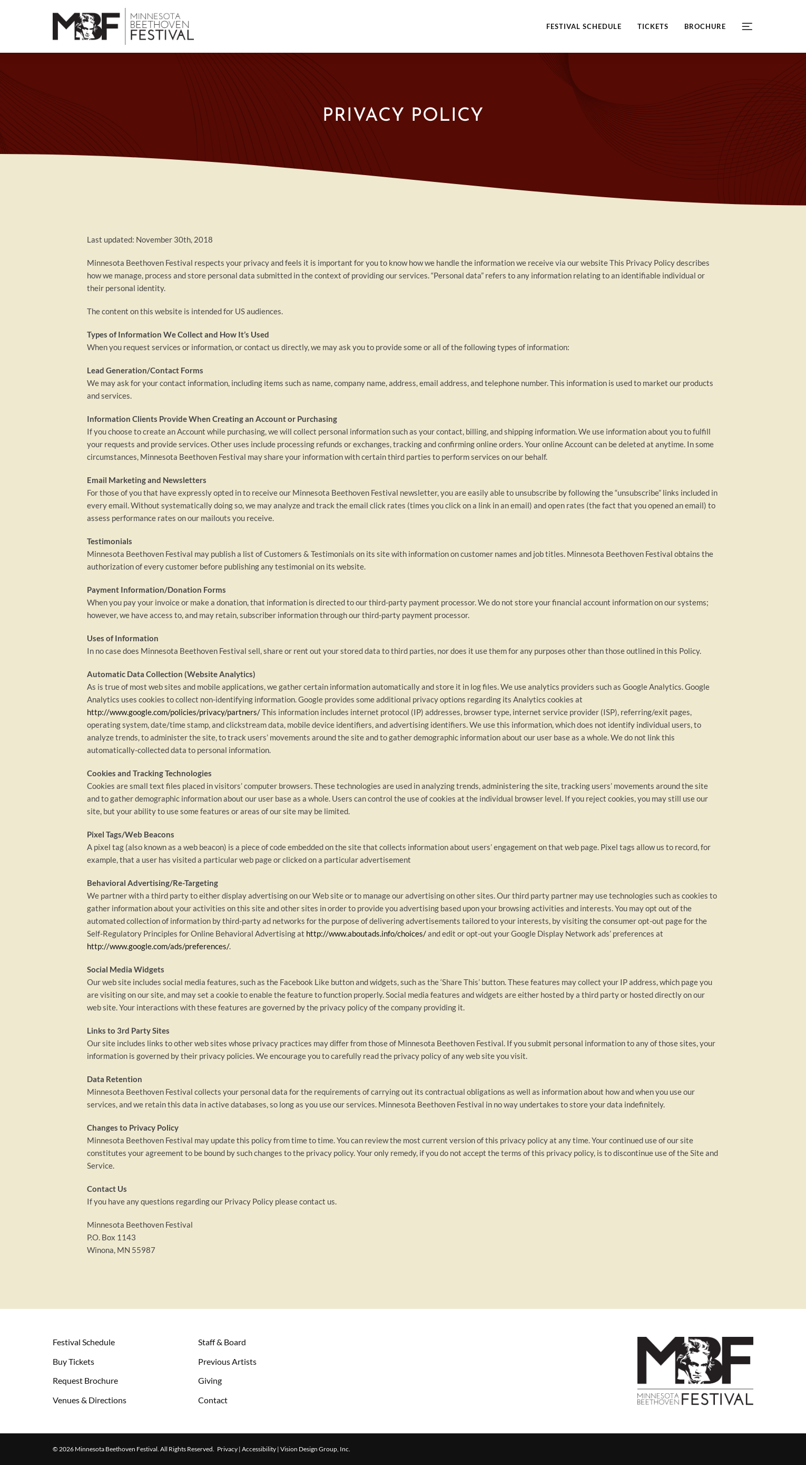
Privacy (227, 1449)
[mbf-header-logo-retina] (123, 11)
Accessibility (259, 1449)
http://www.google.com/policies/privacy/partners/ (173, 712)
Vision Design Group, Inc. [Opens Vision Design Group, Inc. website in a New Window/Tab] (315, 1449)
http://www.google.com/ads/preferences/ (158, 946)
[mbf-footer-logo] (695, 1340)
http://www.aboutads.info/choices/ (366, 933)
